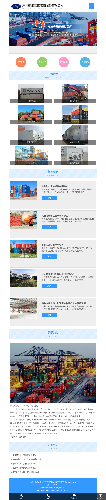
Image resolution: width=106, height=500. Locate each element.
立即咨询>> (24, 437)
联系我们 (100, 498)
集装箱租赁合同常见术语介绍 (24, 468)
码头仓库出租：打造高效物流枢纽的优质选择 (64, 303)
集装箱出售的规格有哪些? (54, 186)
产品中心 (74, 498)
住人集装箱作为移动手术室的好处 (58, 274)
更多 (49, 198)
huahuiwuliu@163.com (57, 488)
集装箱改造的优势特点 (53, 245)
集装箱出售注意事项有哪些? (55, 216)
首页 (22, 498)
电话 (48, 498)
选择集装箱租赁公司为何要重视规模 (27, 459)
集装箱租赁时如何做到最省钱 (24, 464)
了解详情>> (14, 437)
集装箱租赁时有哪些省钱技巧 (24, 455)
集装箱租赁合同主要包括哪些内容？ (27, 472)
